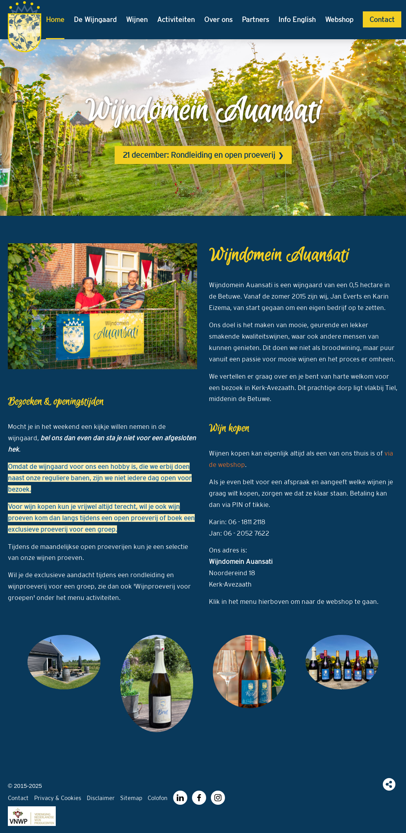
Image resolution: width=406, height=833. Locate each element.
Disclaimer (101, 798)
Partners (255, 19)
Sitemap (131, 798)
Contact (382, 19)
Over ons (218, 19)
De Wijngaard (95, 19)
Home (55, 19)
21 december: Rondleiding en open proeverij (199, 154)
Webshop (339, 19)
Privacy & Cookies (57, 798)
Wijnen (137, 19)
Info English (297, 19)
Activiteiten (176, 19)
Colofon (158, 798)
